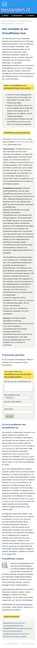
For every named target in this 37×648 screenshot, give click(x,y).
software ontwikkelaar (25, 300)
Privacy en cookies (27, 644)
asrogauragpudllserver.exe (13, 626)
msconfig (19, 454)
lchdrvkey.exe (19, 623)
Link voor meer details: (13, 402)
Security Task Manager (12, 340)
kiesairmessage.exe (24, 628)
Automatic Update (27, 457)
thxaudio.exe (16, 636)
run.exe (25, 634)
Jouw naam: (8, 409)
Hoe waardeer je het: (12, 395)
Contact (29, 16)
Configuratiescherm (10, 308)
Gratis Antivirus (8, 589)
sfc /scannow (17, 446)
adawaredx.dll (8, 623)
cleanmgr (5, 446)
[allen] (24, 636)
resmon (14, 482)
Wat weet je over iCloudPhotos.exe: (17, 381)
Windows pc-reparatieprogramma (18, 604)
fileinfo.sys (7, 636)
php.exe (6, 631)
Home (4, 16)
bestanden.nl (14, 644)
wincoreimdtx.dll (16, 631)
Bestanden (16, 16)
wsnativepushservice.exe (12, 634)
